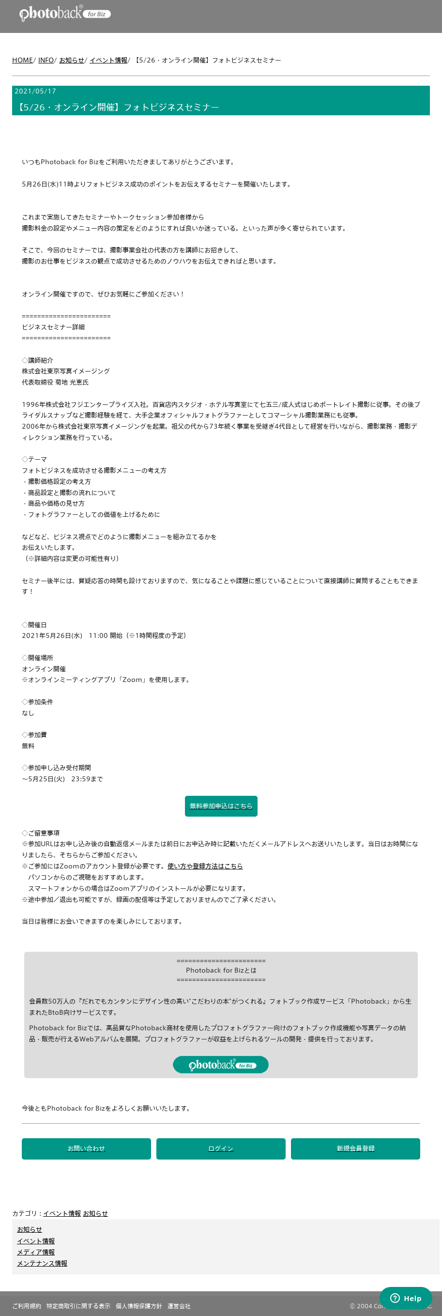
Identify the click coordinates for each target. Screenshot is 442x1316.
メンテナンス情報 (42, 1263)
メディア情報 (36, 1252)
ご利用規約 (26, 1306)
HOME (22, 60)
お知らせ (71, 60)
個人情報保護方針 (139, 1306)
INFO (46, 60)
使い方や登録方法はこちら (205, 866)
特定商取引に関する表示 (78, 1306)
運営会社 (179, 1306)
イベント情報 (108, 60)
